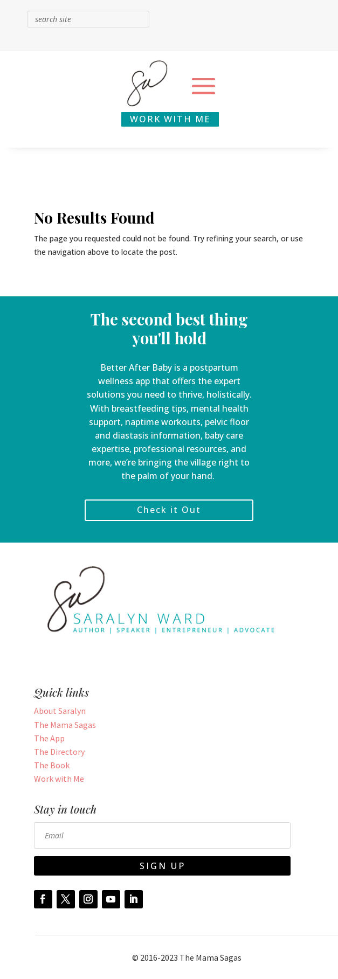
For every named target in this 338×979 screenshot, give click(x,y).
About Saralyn (60, 710)
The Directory (59, 751)
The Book (52, 765)
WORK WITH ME (170, 119)
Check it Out (169, 510)
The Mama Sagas (65, 724)
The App (49, 738)
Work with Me (59, 778)
